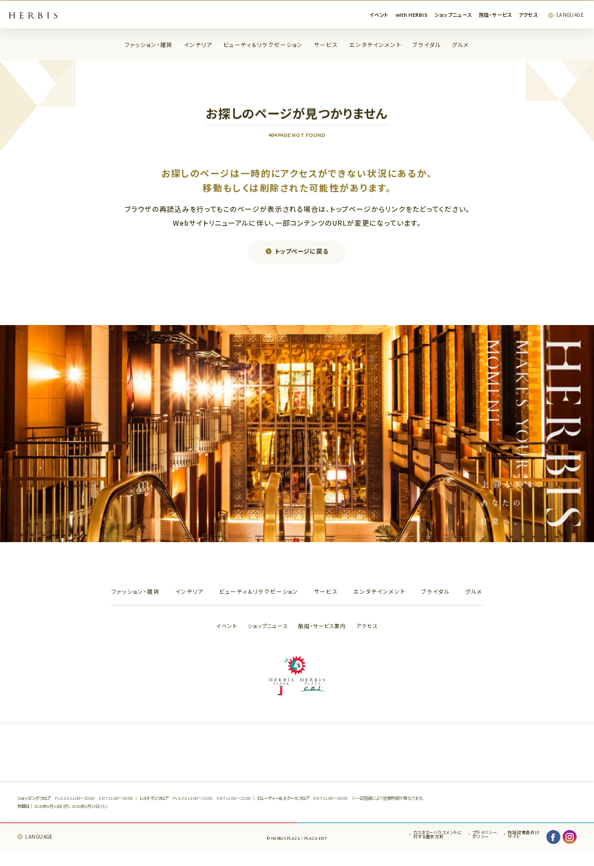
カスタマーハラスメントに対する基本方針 (437, 834)
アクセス (528, 14)
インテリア (198, 45)
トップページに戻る (301, 251)
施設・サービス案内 (322, 626)
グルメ (460, 45)
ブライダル (426, 45)
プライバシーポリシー (484, 834)
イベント (379, 14)
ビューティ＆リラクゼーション (263, 45)
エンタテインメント (375, 45)
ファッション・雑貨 (149, 45)
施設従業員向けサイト (523, 834)
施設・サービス (495, 14)
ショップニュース (453, 14)
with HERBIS (412, 14)
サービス (326, 45)
